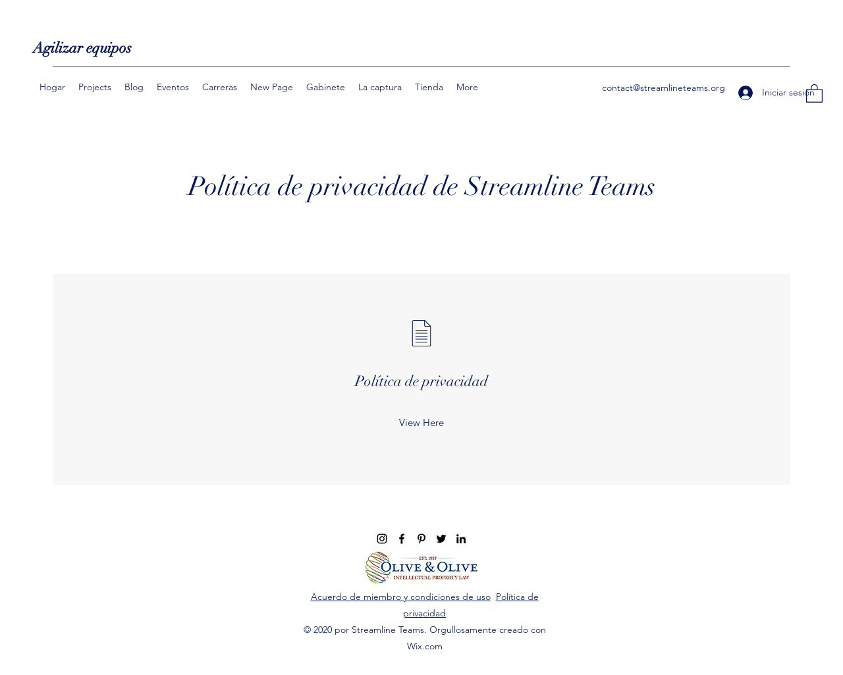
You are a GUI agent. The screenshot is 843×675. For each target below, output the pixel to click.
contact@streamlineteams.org (663, 88)
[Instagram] (382, 538)
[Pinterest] (421, 538)
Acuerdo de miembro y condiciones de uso (401, 597)
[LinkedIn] (461, 538)
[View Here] (421, 423)
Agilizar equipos (82, 48)
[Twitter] (441, 538)
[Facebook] (401, 538)
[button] (814, 93)
